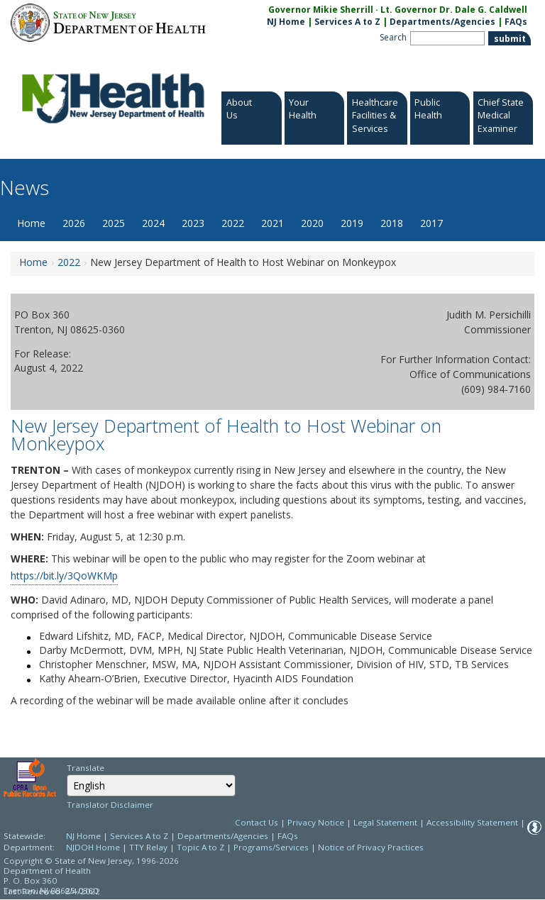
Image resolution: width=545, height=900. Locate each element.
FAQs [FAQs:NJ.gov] (516, 22)
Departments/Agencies (442, 22)
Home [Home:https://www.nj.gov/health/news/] (33, 262)
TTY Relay (149, 847)
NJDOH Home (93, 847)
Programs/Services (271, 847)
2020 (312, 223)
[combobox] (151, 785)
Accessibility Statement (472, 822)
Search (393, 37)
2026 (73, 223)
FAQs (287, 835)
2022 (232, 223)
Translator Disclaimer (110, 804)
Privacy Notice (315, 822)
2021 (272, 223)
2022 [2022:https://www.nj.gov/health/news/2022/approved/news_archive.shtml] (68, 262)
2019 (352, 223)
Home (31, 223)
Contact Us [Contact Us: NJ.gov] (256, 822)
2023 (193, 223)
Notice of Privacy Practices (371, 847)
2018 (391, 223)
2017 (431, 223)
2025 (113, 223)
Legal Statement (385, 822)
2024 (153, 223)
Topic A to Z (200, 847)
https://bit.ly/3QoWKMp (64, 575)
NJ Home (286, 22)
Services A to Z (347, 22)
